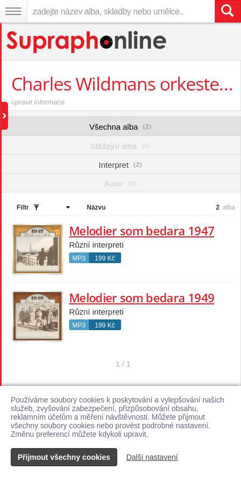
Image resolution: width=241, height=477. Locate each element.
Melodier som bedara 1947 (141, 230)
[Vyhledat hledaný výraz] (227, 11)
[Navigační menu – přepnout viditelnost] (13, 11)
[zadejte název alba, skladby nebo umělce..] (121, 11)
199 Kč (105, 258)
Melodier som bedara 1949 (141, 297)
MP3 (79, 258)
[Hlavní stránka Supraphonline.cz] (87, 42)
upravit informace (38, 102)
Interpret (120, 164)
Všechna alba (120, 126)
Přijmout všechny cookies (64, 457)
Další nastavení (152, 457)
